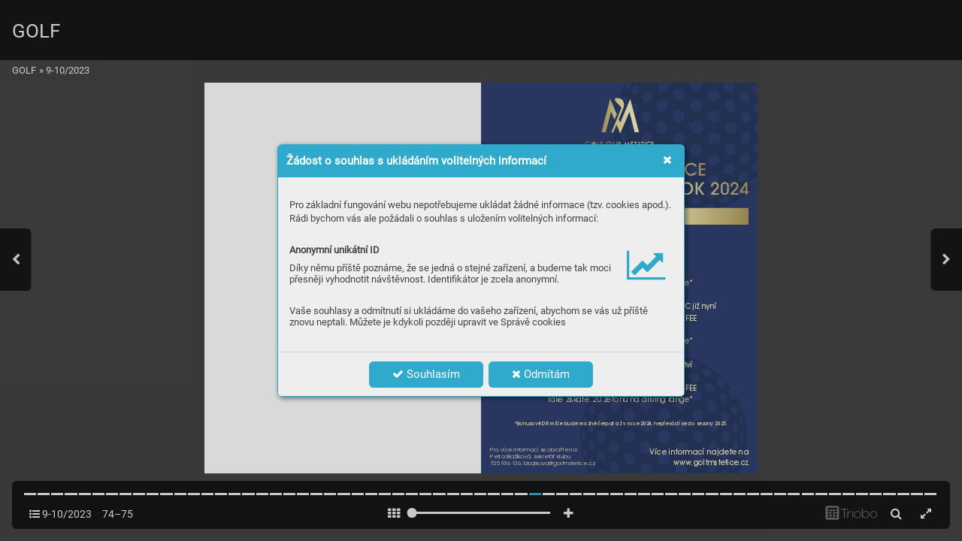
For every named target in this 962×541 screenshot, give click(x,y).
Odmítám (541, 374)
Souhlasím (426, 374)
